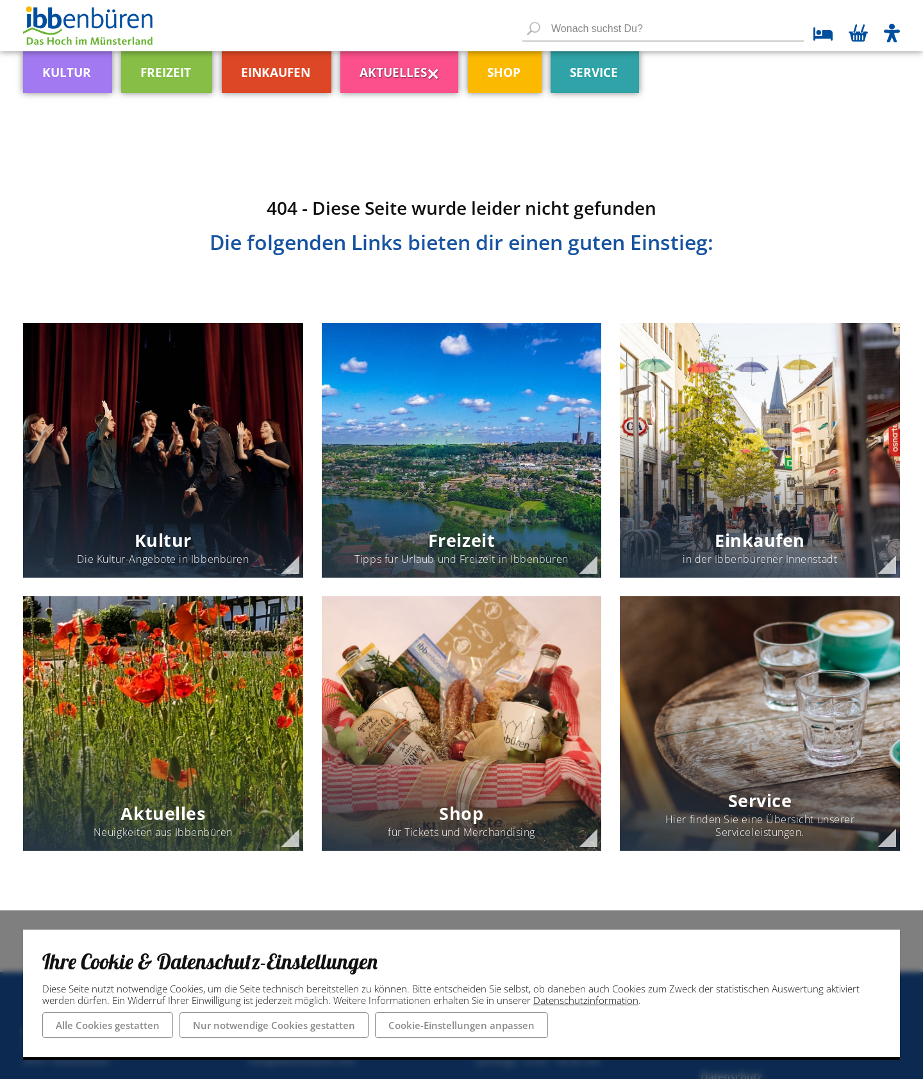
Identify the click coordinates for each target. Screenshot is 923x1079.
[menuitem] (92, 67)
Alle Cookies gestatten (108, 1025)
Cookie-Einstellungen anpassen (461, 1025)
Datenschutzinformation (585, 1000)
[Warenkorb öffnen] (858, 34)
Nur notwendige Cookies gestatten (274, 1025)
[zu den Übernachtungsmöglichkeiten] (818, 35)
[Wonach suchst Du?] (663, 29)
